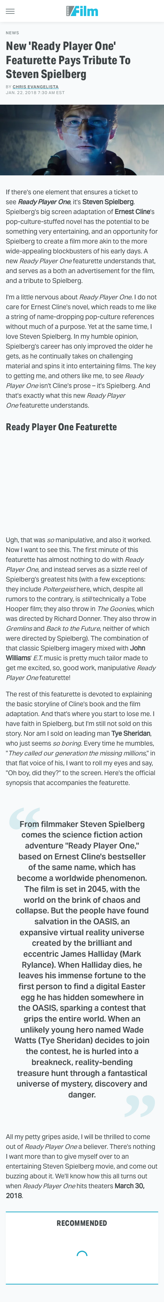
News (12, 33)
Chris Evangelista (36, 86)
